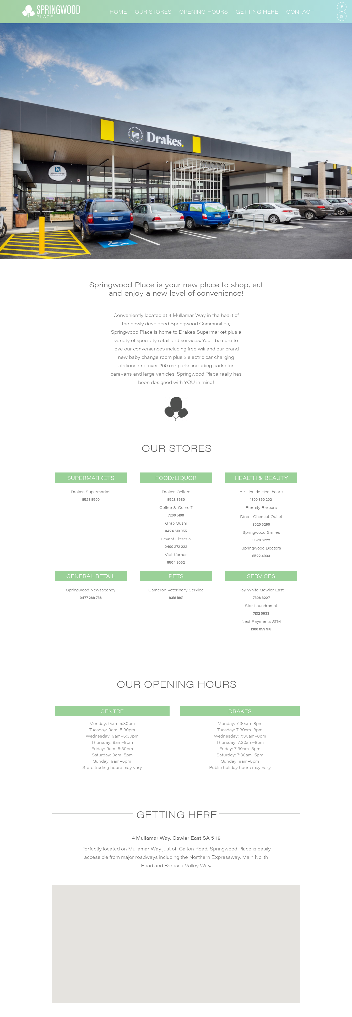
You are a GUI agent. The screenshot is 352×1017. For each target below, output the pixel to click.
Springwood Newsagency (90, 589)
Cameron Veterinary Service (176, 589)
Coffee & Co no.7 (176, 507)
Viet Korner (176, 554)
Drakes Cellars (176, 491)
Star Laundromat (261, 605)
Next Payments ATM (261, 621)
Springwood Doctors (261, 548)
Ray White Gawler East (261, 589)
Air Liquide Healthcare (261, 491)
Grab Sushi (176, 523)
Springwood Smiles (261, 532)
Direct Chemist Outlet (261, 516)
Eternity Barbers (261, 507)
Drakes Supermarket (91, 491)
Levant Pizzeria (176, 538)
